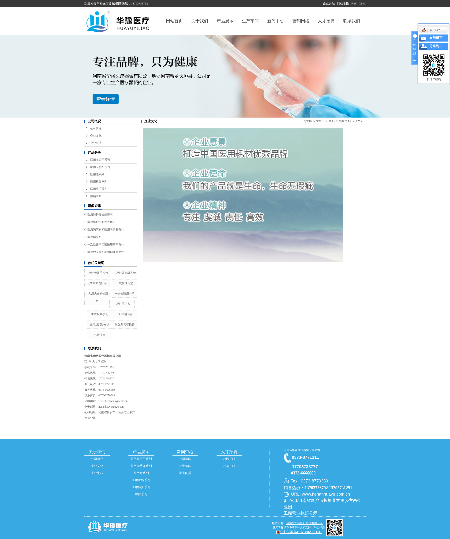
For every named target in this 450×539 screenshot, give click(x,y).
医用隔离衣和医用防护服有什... (106, 229)
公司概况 (341, 121)
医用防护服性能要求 (100, 214)
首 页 (328, 121)
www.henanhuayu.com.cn (113, 401)
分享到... (435, 46)
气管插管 (99, 334)
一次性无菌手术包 (97, 273)
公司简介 (95, 128)
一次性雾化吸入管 (124, 273)
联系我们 (351, 21)
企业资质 (95, 143)
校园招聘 (229, 459)
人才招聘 (326, 21)
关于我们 (199, 21)
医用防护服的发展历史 (101, 222)
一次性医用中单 (125, 293)
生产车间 (250, 21)
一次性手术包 (121, 304)
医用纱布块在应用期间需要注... (106, 252)
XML (362, 3)
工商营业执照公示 (300, 513)
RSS (354, 3)
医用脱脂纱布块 (99, 324)
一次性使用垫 (124, 283)
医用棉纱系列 (98, 181)
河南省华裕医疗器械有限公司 (302, 450)
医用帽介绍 (94, 237)
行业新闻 (185, 466)
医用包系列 (97, 174)
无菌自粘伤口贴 (97, 283)
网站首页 (174, 21)
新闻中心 (275, 21)
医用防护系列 (98, 189)
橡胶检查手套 (99, 314)
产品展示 (225, 21)
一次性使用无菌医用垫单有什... (106, 244)
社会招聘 (229, 466)
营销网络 (300, 21)
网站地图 (343, 3)
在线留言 (435, 38)
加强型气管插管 (125, 324)
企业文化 (95, 135)
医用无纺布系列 (100, 167)
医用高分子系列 (100, 159)
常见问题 (185, 473)
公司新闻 (185, 459)
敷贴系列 (95, 196)
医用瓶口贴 (125, 314)
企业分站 (329, 3)
